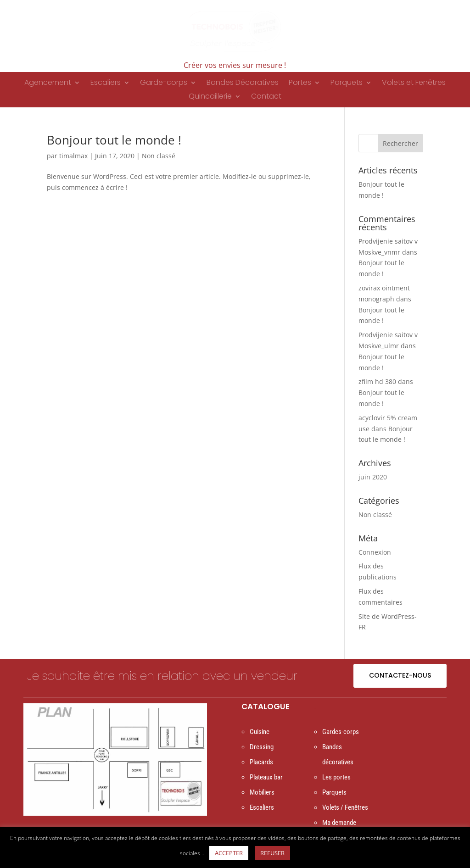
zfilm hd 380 (377, 381)
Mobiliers (262, 792)
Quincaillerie (210, 97)
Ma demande (339, 822)
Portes (300, 83)
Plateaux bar (266, 777)
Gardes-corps (340, 732)
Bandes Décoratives (243, 83)
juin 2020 (372, 477)
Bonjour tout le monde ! (114, 140)
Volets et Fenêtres (414, 83)
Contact (266, 97)
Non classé (158, 155)
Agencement (47, 83)
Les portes (336, 777)
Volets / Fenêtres (345, 807)
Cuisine (259, 732)
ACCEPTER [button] (229, 853)
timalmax (73, 155)
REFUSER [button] (272, 853)
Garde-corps (163, 83)
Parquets (346, 83)
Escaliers (105, 83)
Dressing (262, 747)
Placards (261, 762)
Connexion (374, 552)
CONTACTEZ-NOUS (400, 675)
